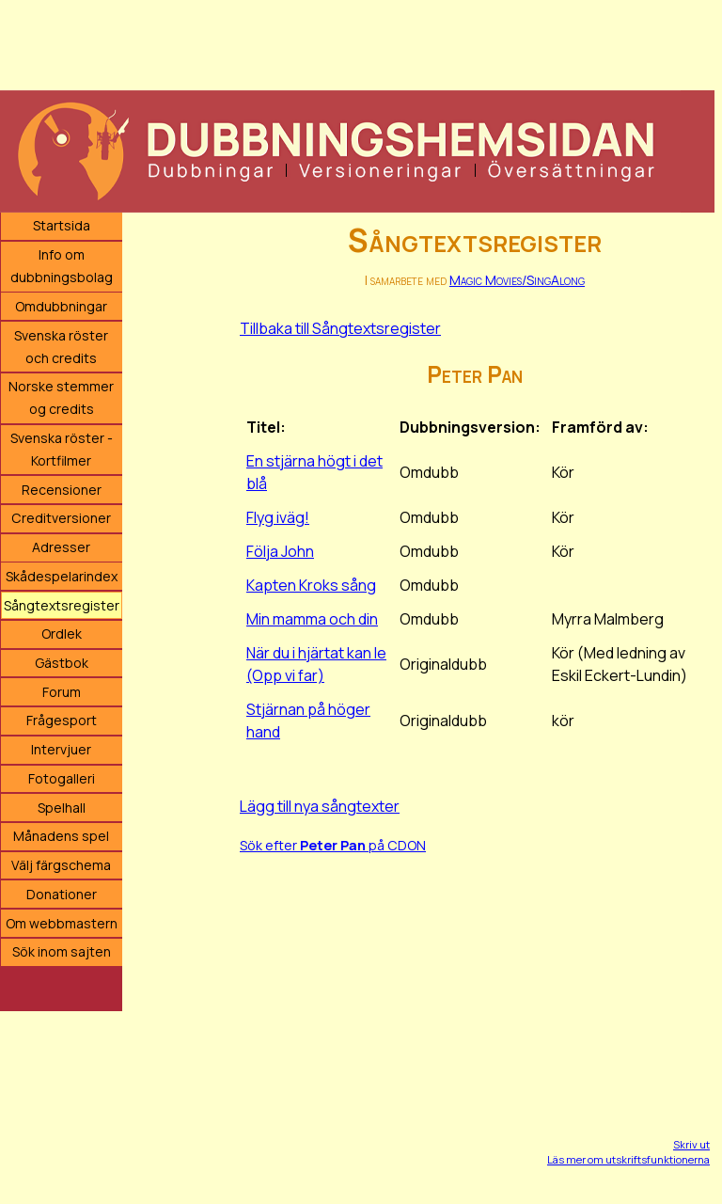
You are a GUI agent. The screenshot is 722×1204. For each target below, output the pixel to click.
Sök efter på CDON (333, 845)
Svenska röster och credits (61, 346)
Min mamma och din (312, 619)
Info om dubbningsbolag (61, 266)
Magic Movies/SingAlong (517, 280)
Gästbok (61, 663)
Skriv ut (691, 1144)
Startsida (61, 225)
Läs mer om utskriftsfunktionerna (628, 1159)
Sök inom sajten (61, 951)
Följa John (280, 551)
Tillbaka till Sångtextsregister (340, 328)
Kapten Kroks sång (311, 585)
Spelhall (62, 807)
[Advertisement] (357, 42)
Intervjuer (61, 749)
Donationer (61, 894)
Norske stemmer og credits (61, 397)
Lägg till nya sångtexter (320, 806)
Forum (61, 692)
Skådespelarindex (62, 576)
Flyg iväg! (277, 517)
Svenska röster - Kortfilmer (61, 449)
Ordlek (61, 633)
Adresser (61, 547)
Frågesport (61, 720)
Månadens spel (61, 836)
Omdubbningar (61, 306)
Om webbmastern (62, 923)
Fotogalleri (61, 778)
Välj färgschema (61, 865)
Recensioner (62, 490)
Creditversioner (61, 518)
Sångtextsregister (61, 605)
